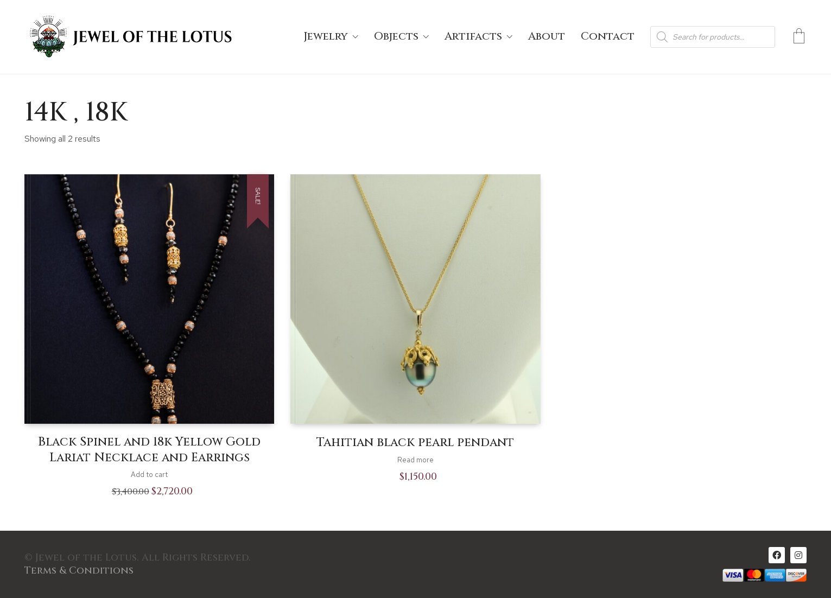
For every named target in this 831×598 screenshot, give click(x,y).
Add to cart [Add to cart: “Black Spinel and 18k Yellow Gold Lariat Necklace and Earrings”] (149, 474)
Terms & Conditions (79, 570)
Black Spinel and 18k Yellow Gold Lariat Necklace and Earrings (149, 450)
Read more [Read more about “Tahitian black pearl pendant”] (415, 459)
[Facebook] (777, 555)
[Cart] (799, 37)
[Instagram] (798, 555)
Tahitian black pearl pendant (415, 442)
